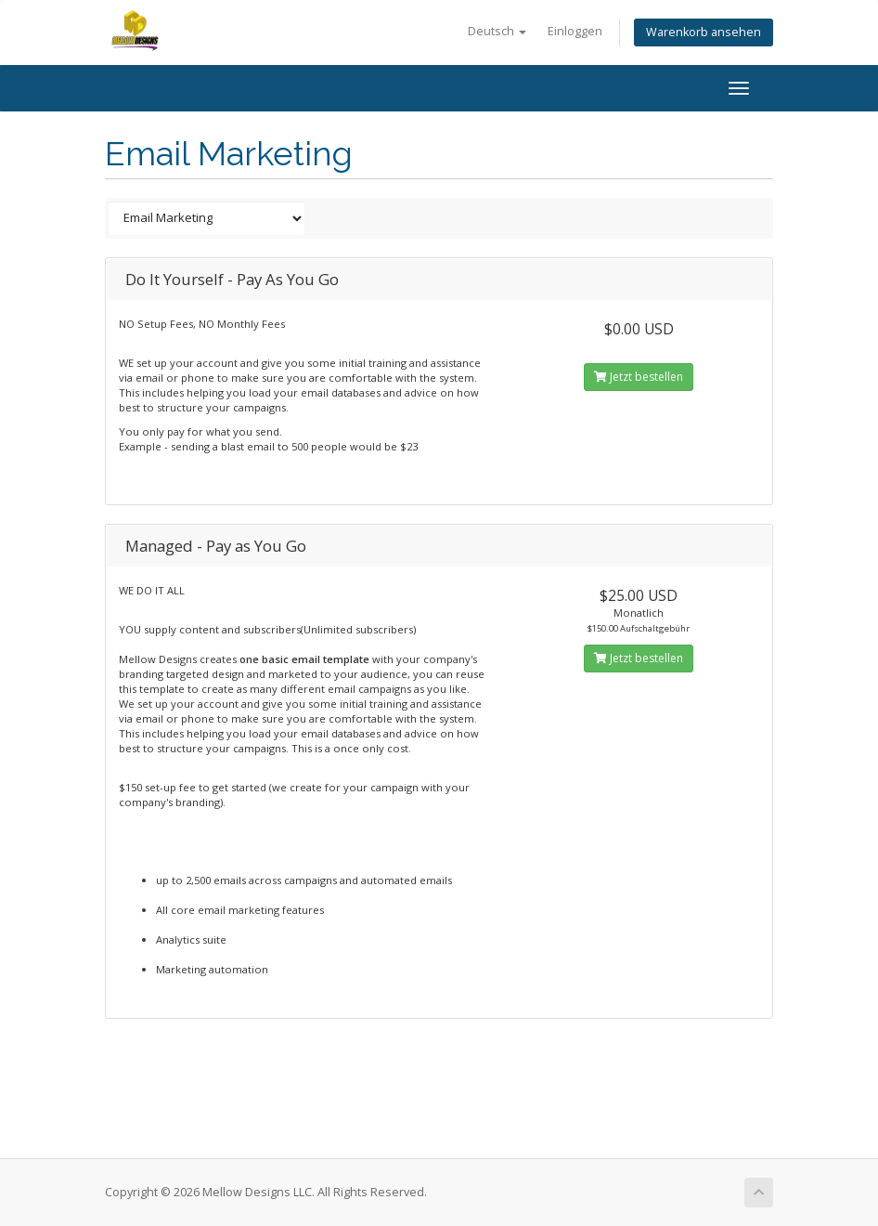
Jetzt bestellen (638, 377)
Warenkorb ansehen (703, 32)
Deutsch (497, 31)
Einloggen (575, 31)
